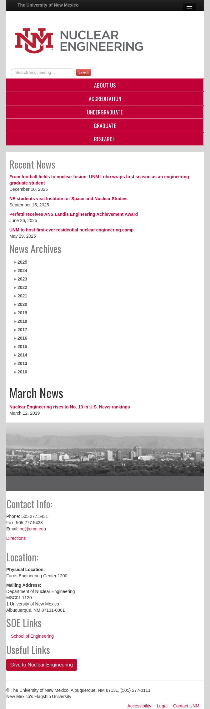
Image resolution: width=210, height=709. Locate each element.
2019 (22, 312)
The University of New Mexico (48, 5)
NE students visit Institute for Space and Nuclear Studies (68, 198)
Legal (162, 705)
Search (83, 72)
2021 (22, 295)
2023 (22, 278)
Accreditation (105, 98)
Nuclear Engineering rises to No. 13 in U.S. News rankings (69, 406)
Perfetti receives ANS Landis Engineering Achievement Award (73, 214)
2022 (22, 287)
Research (105, 139)
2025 (22, 262)
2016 (22, 338)
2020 (22, 304)
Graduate (105, 125)
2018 (22, 321)
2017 (22, 329)
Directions (16, 538)
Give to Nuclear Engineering (41, 664)
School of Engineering (32, 636)
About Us (105, 85)
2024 (22, 270)
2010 (22, 371)
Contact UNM (186, 705)
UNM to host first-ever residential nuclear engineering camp (71, 229)
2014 (22, 354)
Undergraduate (105, 112)
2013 (22, 363)
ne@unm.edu (33, 528)
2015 (22, 346)
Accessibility (139, 705)
